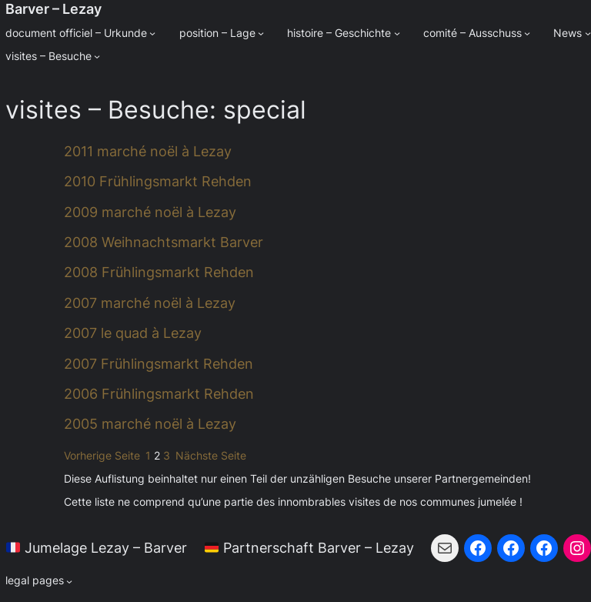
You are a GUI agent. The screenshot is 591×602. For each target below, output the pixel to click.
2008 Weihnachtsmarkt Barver (163, 242)
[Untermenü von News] (588, 33)
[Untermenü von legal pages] (39, 580)
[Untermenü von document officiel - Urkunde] (152, 33)
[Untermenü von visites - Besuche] (97, 56)
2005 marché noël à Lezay (150, 423)
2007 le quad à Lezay (133, 333)
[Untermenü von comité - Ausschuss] (527, 33)
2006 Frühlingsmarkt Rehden (159, 393)
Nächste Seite (210, 456)
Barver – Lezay (53, 9)
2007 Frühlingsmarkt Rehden (158, 363)
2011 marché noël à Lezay (148, 151)
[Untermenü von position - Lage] (261, 33)
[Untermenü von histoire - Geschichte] (397, 33)
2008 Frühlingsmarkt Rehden (159, 272)
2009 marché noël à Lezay (150, 212)
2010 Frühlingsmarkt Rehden (158, 181)
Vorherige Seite (102, 456)
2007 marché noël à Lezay (149, 303)
